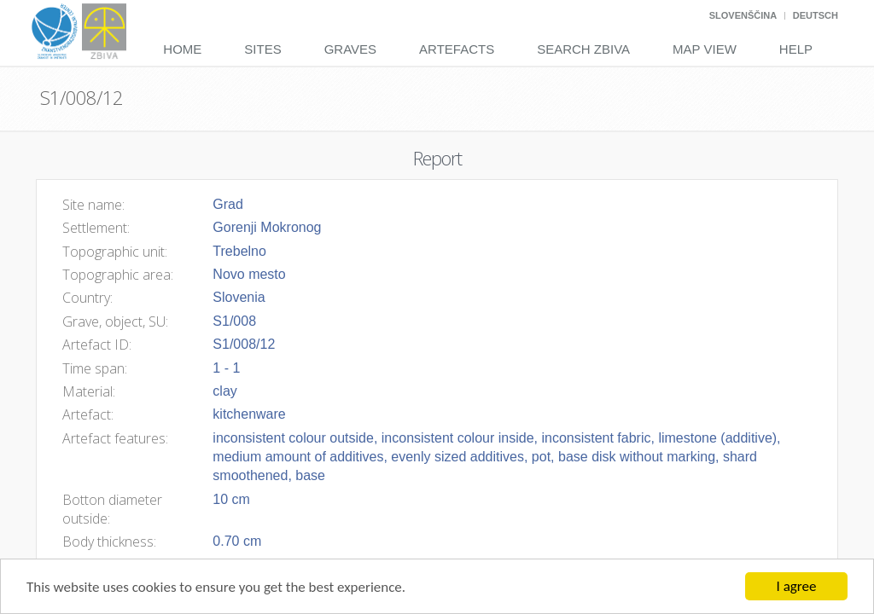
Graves (350, 49)
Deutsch (815, 15)
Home (182, 49)
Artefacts (456, 49)
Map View (705, 49)
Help (796, 49)
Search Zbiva (583, 49)
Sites (262, 49)
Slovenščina (743, 15)
